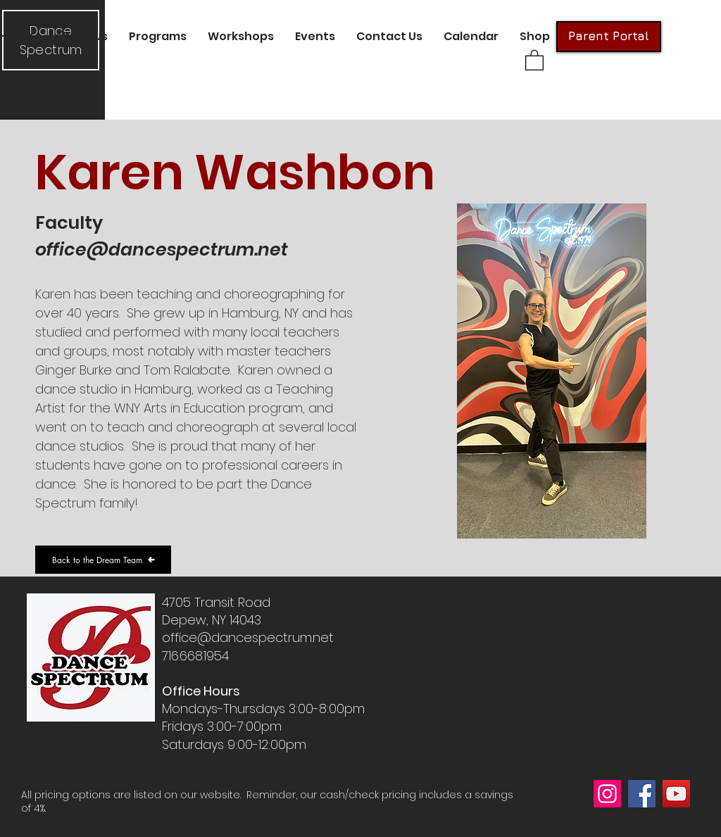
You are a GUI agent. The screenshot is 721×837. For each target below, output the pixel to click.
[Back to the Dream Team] (103, 560)
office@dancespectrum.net (161, 249)
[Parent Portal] (608, 36)
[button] (81, 36)
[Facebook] (642, 793)
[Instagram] (607, 793)
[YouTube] (676, 793)
